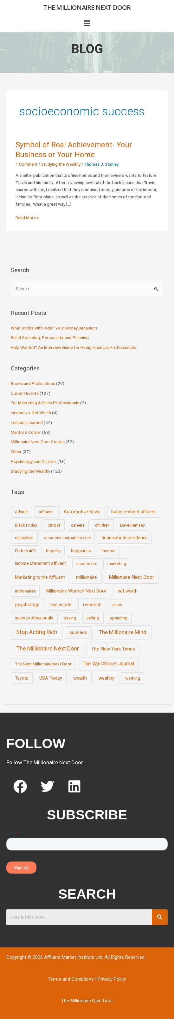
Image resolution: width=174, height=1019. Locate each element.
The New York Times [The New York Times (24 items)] (113, 649)
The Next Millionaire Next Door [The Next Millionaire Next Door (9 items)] (43, 663)
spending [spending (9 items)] (118, 617)
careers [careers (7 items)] (78, 525)
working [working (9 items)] (132, 678)
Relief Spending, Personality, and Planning (50, 337)
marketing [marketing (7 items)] (116, 563)
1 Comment (26, 164)
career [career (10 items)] (54, 525)
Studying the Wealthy (61, 164)
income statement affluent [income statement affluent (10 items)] (40, 563)
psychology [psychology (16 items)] (27, 604)
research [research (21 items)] (92, 604)
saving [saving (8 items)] (70, 618)
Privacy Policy (112, 979)
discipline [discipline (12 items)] (24, 537)
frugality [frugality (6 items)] (53, 550)
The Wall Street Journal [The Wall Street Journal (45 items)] (108, 664)
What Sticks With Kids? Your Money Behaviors (54, 327)
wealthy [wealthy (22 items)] (106, 678)
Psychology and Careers (33, 461)
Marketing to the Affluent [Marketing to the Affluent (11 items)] (40, 577)
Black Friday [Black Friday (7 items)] (26, 525)
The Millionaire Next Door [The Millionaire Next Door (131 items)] (47, 648)
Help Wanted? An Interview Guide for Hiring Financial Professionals (73, 347)
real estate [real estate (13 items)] (61, 604)
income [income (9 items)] (108, 550)
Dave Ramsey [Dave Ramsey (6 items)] (132, 525)
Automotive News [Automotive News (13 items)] (82, 511)
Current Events (25, 393)
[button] (86, 23)
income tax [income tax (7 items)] (86, 563)
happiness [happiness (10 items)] (81, 550)
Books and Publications (33, 383)
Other (16, 451)
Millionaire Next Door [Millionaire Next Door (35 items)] (131, 577)
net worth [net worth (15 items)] (128, 591)
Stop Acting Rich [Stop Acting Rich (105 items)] (36, 632)
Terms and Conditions (71, 979)
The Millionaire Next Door (87, 7)
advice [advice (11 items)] (21, 511)
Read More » (27, 217)
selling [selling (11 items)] (93, 617)
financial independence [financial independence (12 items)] (124, 537)
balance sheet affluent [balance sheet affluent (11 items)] (133, 511)
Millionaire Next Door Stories (38, 441)
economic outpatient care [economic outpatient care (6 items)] (67, 537)
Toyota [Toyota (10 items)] (22, 678)
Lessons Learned (27, 422)
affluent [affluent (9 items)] (46, 511)
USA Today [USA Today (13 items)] (50, 678)
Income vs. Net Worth (31, 412)
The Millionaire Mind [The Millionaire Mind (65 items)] (122, 632)
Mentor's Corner (26, 432)
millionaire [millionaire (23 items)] (86, 577)
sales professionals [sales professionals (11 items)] (34, 617)
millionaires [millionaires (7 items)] (25, 591)
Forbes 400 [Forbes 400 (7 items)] (25, 550)
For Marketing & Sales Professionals (45, 402)
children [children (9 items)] (102, 525)
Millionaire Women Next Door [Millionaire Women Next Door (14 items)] (76, 590)
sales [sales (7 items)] (117, 604)
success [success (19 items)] (78, 632)
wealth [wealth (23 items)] (80, 678)
